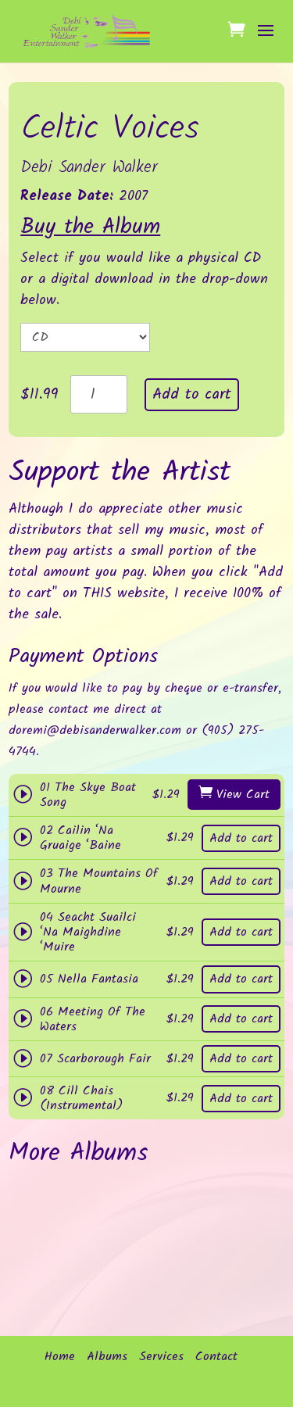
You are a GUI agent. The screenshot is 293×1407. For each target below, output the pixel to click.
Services (161, 1357)
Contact (216, 1357)
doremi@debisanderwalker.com (95, 730)
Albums (107, 1357)
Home (60, 1357)
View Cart (243, 794)
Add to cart (191, 394)
